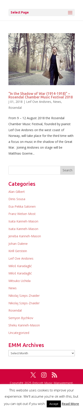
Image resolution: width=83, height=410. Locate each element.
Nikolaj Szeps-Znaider (24, 295)
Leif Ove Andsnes (38, 102)
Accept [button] (53, 404)
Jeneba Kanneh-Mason (24, 236)
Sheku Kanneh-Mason (24, 325)
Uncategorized (18, 333)
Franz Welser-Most (22, 214)
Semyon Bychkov (20, 318)
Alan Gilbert (16, 192)
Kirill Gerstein (17, 251)
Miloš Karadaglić (20, 266)
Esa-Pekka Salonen (22, 206)
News (57, 102)
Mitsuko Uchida (19, 281)
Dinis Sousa (16, 199)
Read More (70, 403)
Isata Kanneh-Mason (23, 221)
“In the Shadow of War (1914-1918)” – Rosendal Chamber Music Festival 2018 (40, 95)
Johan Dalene (18, 243)
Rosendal (15, 107)
